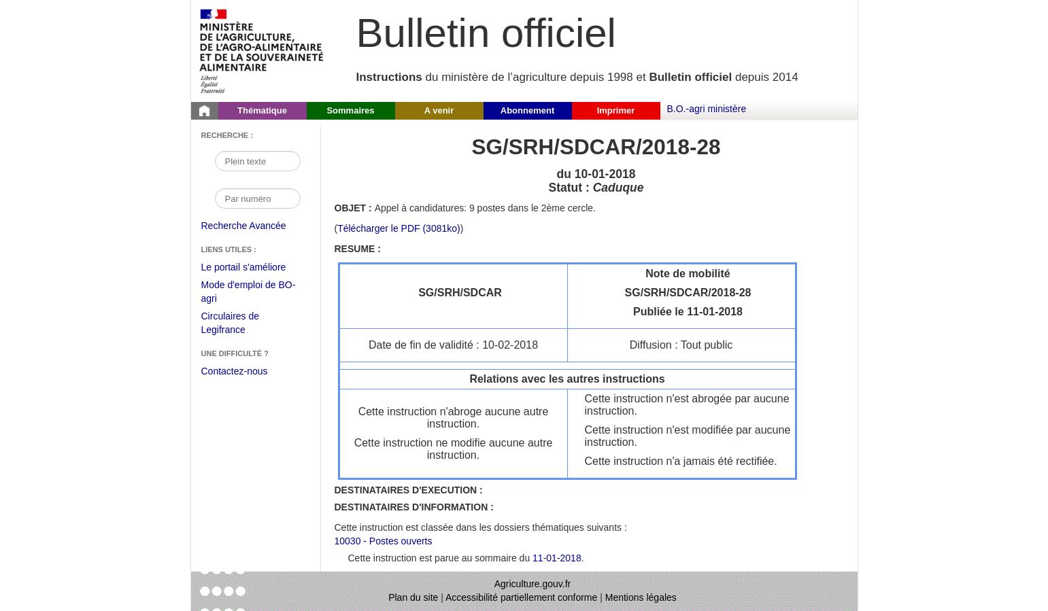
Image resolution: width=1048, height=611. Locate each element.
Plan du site (413, 597)
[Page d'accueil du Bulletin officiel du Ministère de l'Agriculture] (204, 111)
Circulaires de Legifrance (241, 324)
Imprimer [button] (616, 110)
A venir (439, 110)
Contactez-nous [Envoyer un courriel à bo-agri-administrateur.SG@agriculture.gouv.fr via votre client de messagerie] (234, 371)
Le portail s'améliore (254, 268)
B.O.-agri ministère (707, 108)
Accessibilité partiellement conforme (521, 597)
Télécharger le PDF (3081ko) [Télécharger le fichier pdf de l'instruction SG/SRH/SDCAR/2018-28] (398, 228)
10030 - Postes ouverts (384, 541)
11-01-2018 (557, 558)
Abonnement (527, 110)
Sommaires (350, 110)
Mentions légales (641, 597)
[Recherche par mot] (258, 161)
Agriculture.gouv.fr (532, 583)
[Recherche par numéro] (258, 198)
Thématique (262, 110)
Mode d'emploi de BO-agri (248, 293)
